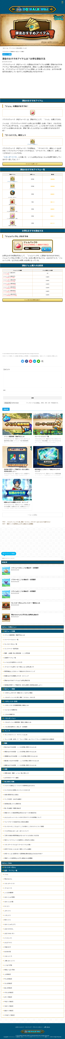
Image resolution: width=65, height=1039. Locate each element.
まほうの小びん (8, 929)
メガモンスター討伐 (10, 701)
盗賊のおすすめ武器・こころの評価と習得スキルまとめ (20, 765)
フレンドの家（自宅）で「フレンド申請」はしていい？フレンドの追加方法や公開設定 (29, 739)
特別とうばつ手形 (9, 969)
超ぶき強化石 (8, 988)
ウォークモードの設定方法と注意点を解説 (16, 822)
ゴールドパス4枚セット (32, 142)
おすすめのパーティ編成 (11, 777)
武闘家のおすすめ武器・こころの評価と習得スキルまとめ (21, 756)
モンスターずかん (10, 867)
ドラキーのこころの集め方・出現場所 (23, 579)
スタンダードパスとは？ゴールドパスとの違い (17, 844)
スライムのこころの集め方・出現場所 (23, 591)
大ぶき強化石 (8, 983)
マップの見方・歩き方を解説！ (13, 799)
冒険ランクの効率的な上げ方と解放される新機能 (20, 524)
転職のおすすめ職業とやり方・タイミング (16, 502)
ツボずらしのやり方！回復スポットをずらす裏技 (18, 693)
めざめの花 (7, 951)
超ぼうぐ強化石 (8, 1010)
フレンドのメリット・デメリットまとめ (15, 734)
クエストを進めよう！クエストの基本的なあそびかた (19, 785)
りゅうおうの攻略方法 (10, 710)
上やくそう (7, 910)
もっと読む (33, 515)
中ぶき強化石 (8, 979)
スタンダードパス (10, 157)
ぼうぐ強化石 (8, 997)
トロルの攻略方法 (9, 714)
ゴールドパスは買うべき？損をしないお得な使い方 (19, 667)
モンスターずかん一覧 (10, 644)
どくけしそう (8, 938)
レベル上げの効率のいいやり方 (13, 662)
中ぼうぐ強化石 (8, 1001)
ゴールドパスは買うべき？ (32, 163)
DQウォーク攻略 (9, 631)
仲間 (5, 769)
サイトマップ (28, 1027)
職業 (5, 743)
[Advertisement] (32, 85)
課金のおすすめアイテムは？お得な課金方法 (17, 680)
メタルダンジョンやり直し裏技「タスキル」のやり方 (19, 697)
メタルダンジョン (10, 718)
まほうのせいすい (9, 933)
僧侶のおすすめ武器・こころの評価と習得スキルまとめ (20, 751)
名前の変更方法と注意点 (11, 794)
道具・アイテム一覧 (10, 870)
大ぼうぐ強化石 (8, 1006)
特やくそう (7, 920)
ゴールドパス (12, 186)
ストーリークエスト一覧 (42, 436)
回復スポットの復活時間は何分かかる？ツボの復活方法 (20, 812)
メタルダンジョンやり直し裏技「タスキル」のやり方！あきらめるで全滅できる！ (29, 522)
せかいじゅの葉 (8, 901)
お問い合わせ (47, 1027)
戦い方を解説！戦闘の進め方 (12, 808)
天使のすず (7, 947)
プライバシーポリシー (37, 1027)
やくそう (6, 906)
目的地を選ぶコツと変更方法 (12, 803)
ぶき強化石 (7, 974)
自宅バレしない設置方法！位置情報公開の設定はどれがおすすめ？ (23, 853)
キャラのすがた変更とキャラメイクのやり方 (17, 790)
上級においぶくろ (9, 960)
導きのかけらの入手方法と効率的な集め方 (25, 615)
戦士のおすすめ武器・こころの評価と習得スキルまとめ (20, 747)
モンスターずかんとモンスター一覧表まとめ (25, 603)
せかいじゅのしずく (10, 924)
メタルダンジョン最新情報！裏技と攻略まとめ (17, 722)
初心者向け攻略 (9, 781)
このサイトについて (19, 1027)
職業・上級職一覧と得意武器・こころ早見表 (17, 653)
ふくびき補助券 (8, 892)
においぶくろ (8, 956)
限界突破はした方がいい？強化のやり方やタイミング (19, 671)
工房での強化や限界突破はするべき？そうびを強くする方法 (21, 835)
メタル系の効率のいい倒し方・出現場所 (15, 726)
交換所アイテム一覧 (10, 657)
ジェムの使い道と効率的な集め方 (32, 300)
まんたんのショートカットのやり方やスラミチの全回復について (22, 817)
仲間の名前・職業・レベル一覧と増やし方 (16, 773)
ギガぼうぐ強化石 (9, 1015)
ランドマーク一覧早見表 (11, 648)
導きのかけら (8, 879)
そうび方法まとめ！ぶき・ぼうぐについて (16, 831)
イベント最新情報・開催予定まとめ (14, 436)
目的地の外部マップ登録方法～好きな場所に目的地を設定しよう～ (23, 685)
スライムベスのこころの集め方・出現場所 (25, 568)
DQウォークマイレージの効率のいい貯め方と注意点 (19, 840)
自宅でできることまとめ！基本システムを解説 (17, 849)
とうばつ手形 (8, 965)
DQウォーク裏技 (9, 689)
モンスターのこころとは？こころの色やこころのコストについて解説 (24, 826)
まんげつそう (8, 942)
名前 (4, 390)
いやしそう (7, 915)
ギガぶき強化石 (8, 992)
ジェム (6, 874)
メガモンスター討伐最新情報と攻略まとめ (16, 705)
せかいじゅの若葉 (9, 897)
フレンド (7, 731)
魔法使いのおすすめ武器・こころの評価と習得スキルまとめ (21, 760)
